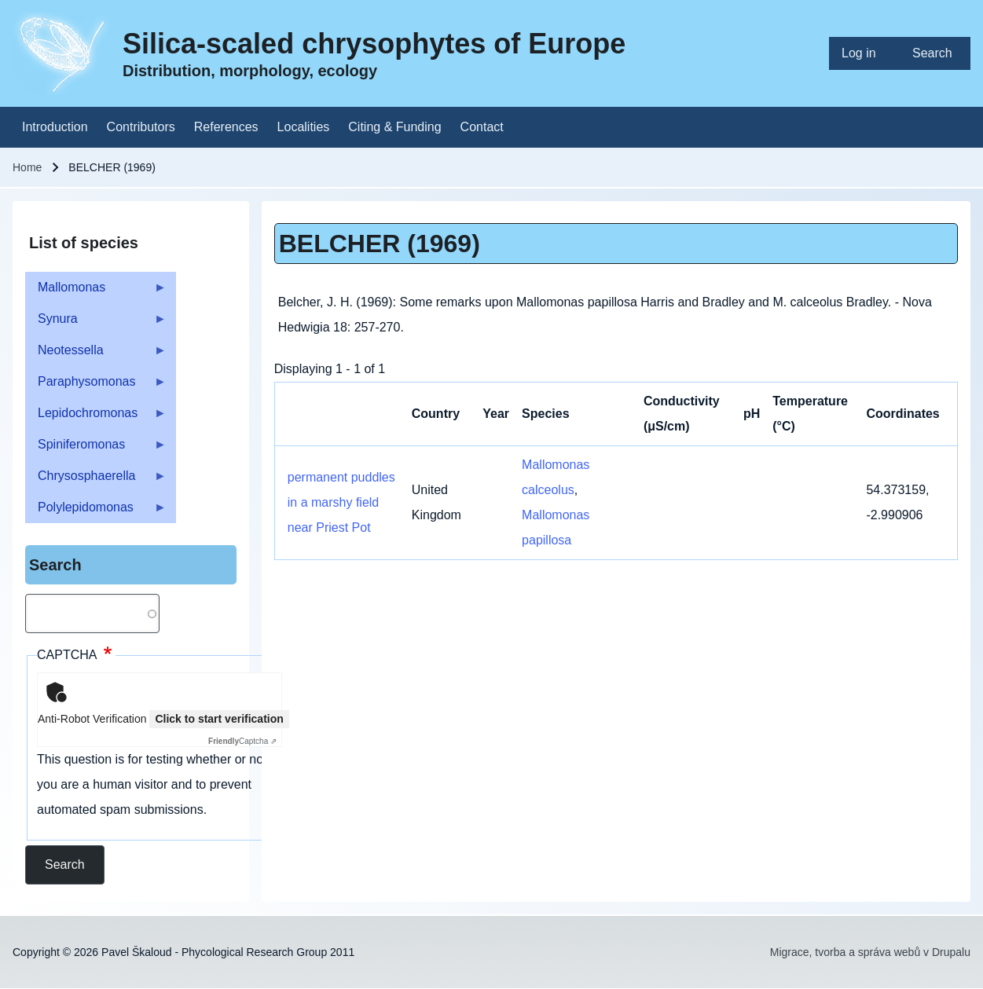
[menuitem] (864, 53)
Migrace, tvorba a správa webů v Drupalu (870, 952)
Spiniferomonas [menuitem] (96, 449)
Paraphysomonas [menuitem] (96, 386)
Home (27, 167)
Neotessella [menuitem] (96, 354)
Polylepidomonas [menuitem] (96, 511)
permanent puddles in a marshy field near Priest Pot (341, 502)
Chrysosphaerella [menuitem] (96, 480)
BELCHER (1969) (379, 243)
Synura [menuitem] (96, 323)
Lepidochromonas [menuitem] (96, 417)
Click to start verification (219, 718)
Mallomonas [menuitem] (96, 291)
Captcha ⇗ (242, 741)
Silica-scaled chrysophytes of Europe (374, 43)
